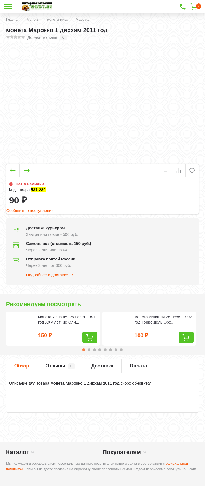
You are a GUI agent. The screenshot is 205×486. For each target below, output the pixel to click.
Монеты (33, 19)
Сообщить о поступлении (30, 210)
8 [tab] (121, 349)
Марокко (82, 19)
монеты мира (57, 19)
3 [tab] (94, 349)
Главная (12, 19)
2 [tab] (89, 349)
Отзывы (60, 366)
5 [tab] (105, 349)
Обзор (21, 366)
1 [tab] (83, 349)
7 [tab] (116, 349)
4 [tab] (99, 349)
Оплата (138, 366)
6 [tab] (110, 349)
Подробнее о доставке (50, 275)
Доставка (102, 366)
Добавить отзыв (42, 37)
